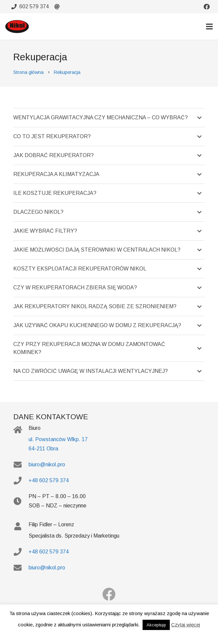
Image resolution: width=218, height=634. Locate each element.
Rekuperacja (67, 72)
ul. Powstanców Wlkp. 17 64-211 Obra (58, 443)
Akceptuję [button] (156, 624)
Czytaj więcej (185, 624)
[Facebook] (109, 594)
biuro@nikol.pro (47, 464)
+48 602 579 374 (49, 480)
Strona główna (28, 72)
